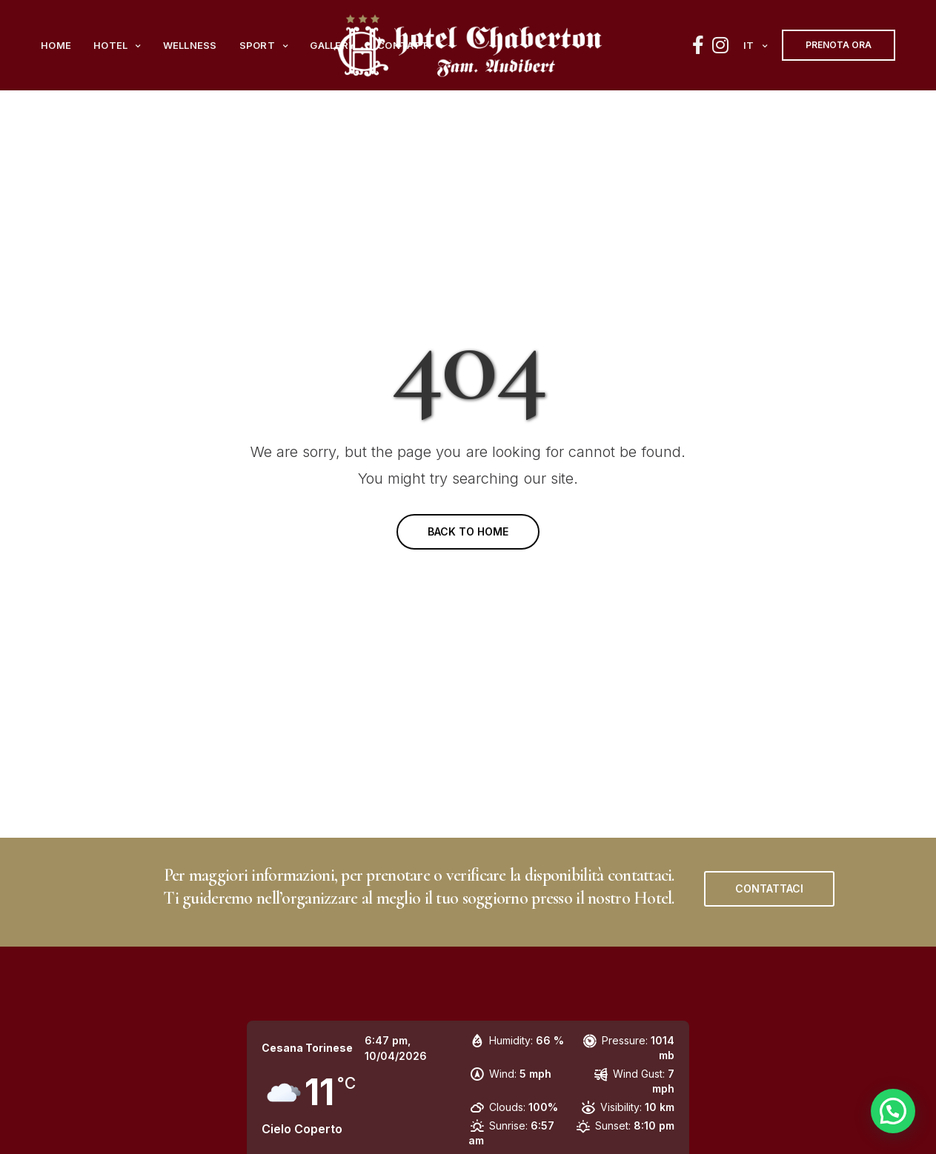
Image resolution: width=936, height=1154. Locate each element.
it (748, 45)
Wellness (190, 45)
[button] (769, 889)
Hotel (110, 45)
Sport (257, 45)
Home (56, 45)
